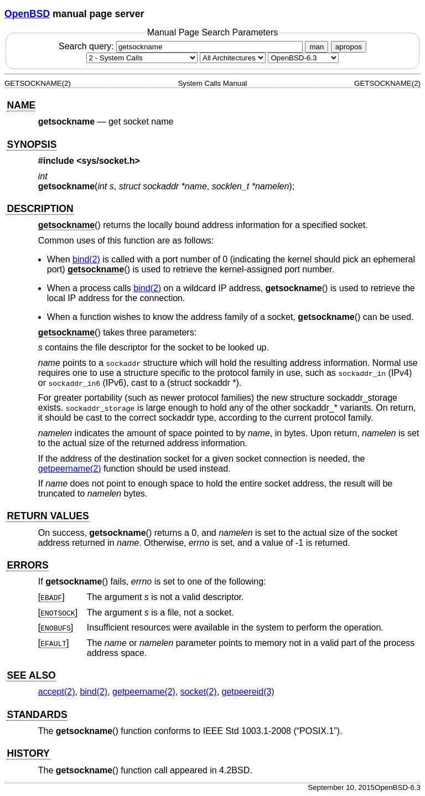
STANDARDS (37, 714)
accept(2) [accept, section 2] (56, 691)
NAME (21, 105)
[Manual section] (142, 58)
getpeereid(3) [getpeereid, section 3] (248, 691)
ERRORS (27, 565)
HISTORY (28, 753)
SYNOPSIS (31, 144)
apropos (348, 47)
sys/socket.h (108, 161)
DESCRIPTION (40, 208)
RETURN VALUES (48, 515)
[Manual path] (303, 58)
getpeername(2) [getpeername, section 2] (69, 468)
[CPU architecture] (233, 58)
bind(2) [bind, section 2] (86, 259)
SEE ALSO (31, 675)
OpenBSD (27, 13)
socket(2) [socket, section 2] (198, 691)
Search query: (182, 46)
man (316, 47)
